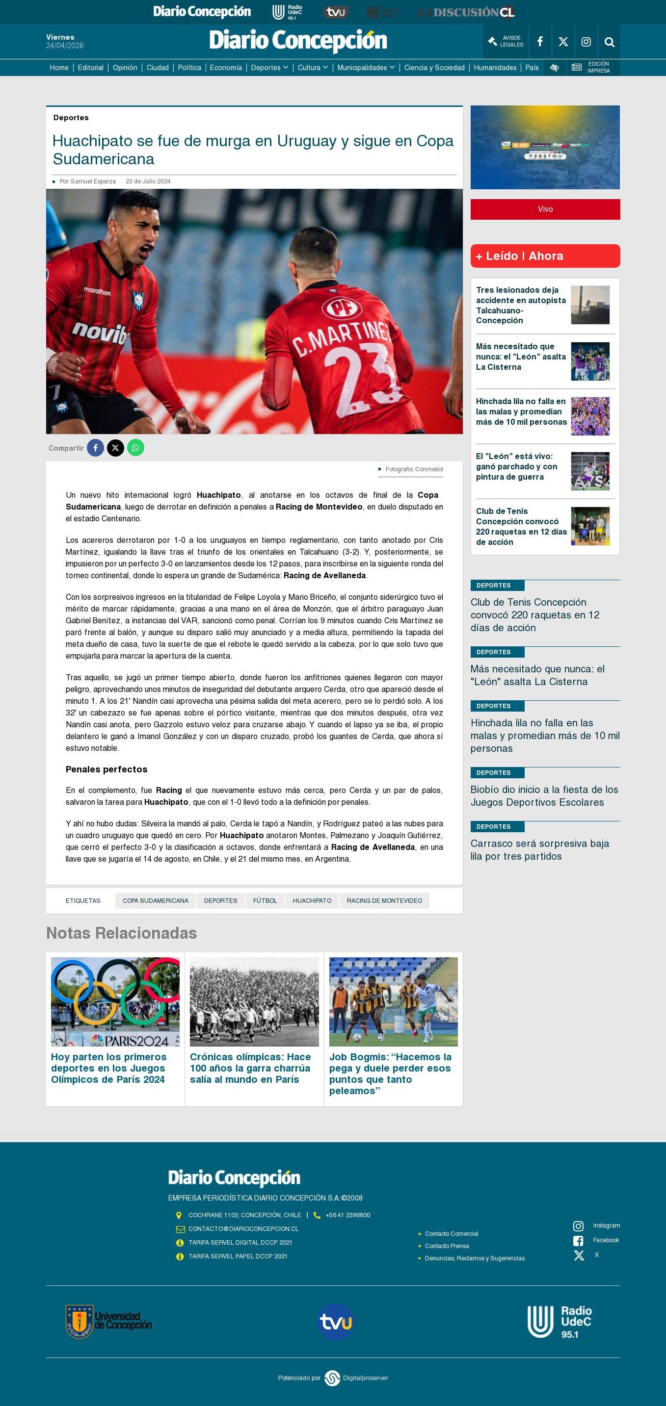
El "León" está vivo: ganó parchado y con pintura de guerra (517, 467)
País (532, 68)
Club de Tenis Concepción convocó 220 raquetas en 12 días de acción (521, 526)
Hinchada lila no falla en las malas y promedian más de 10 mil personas (521, 412)
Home (59, 68)
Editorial (91, 68)
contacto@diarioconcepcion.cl (243, 1229)
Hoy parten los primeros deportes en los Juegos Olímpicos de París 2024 (109, 1068)
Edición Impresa (591, 67)
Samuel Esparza (93, 181)
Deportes (266, 68)
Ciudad (158, 68)
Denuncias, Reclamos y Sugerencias (475, 1258)
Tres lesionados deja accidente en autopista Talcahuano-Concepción (521, 305)
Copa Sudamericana (155, 900)
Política (189, 68)
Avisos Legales (505, 41)
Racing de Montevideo (384, 900)
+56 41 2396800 (348, 1215)
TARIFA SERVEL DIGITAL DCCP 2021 (240, 1242)
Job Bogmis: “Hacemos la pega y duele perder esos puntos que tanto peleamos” (390, 1074)
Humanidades (495, 68)
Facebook (596, 1241)
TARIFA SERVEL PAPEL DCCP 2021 (237, 1256)
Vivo (545, 209)
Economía (226, 68)
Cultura (309, 68)
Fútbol (265, 900)
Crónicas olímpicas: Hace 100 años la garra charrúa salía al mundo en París (250, 1068)
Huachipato (312, 900)
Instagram (596, 1226)
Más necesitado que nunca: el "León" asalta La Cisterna (521, 357)
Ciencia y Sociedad (434, 68)
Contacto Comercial (452, 1233)
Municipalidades (362, 68)
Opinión (125, 68)
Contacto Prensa (447, 1246)
